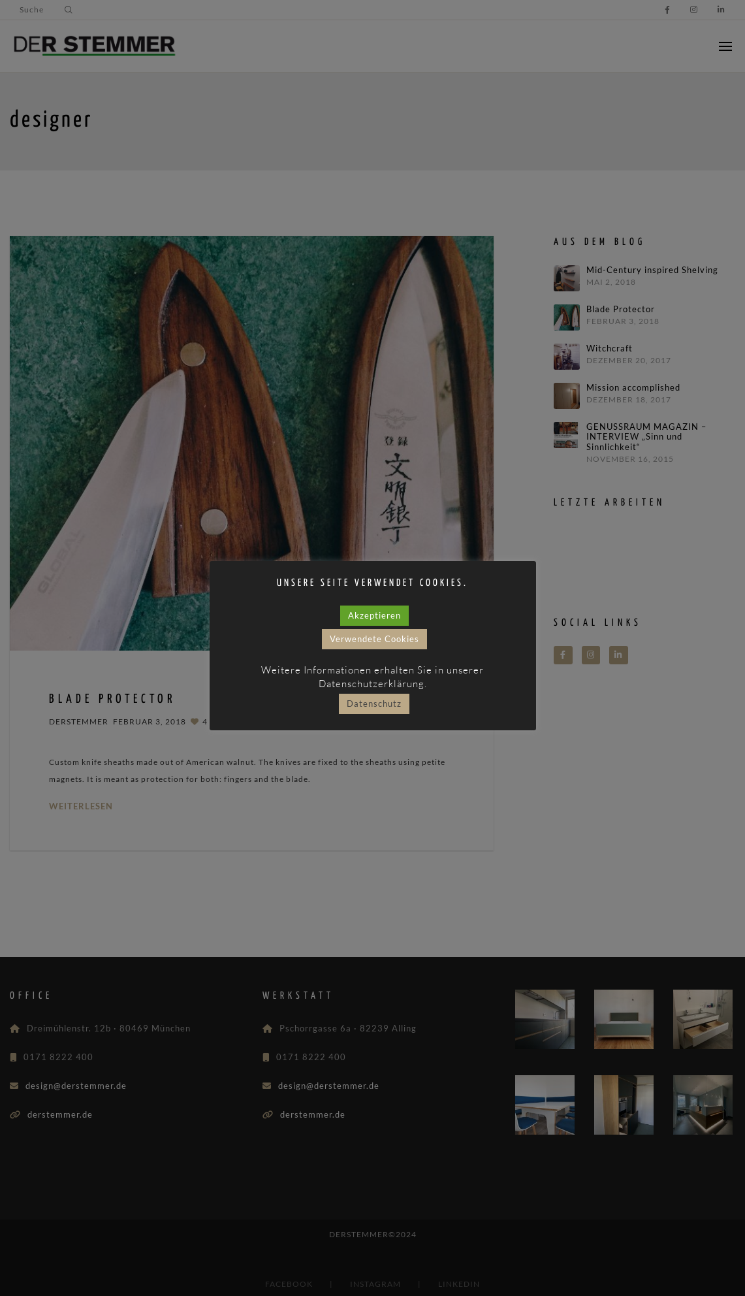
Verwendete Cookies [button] (374, 639)
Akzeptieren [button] (374, 615)
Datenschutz (374, 703)
